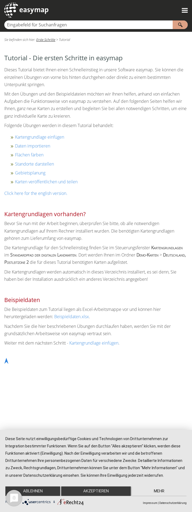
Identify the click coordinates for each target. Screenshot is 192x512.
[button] (180, 24)
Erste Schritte (45, 39)
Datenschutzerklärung (173, 503)
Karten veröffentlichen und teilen (46, 182)
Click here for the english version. (35, 193)
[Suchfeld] (96, 24)
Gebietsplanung (30, 173)
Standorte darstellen (34, 164)
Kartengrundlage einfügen (39, 137)
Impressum (150, 503)
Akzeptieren (96, 491)
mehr (159, 491)
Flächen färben (29, 155)
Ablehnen (32, 491)
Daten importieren (32, 146)
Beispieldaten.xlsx (71, 317)
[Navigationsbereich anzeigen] (184, 10)
